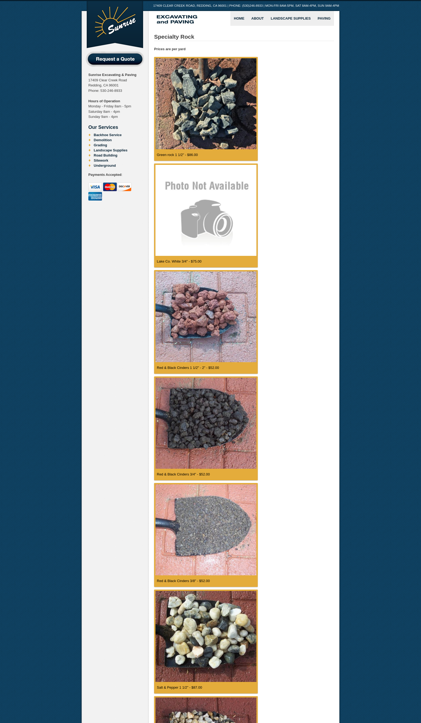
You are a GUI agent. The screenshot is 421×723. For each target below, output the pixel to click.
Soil (239, 705)
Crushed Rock (141, 705)
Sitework (101, 160)
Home (239, 18)
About (257, 18)
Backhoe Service (108, 135)
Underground (105, 166)
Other (214, 705)
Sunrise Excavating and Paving (115, 25)
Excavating (167, 705)
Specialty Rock (260, 705)
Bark (120, 705)
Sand (228, 705)
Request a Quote (115, 59)
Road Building (105, 155)
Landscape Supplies (291, 18)
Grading (100, 145)
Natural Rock (193, 705)
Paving (324, 18)
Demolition (103, 140)
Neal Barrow (328, 714)
